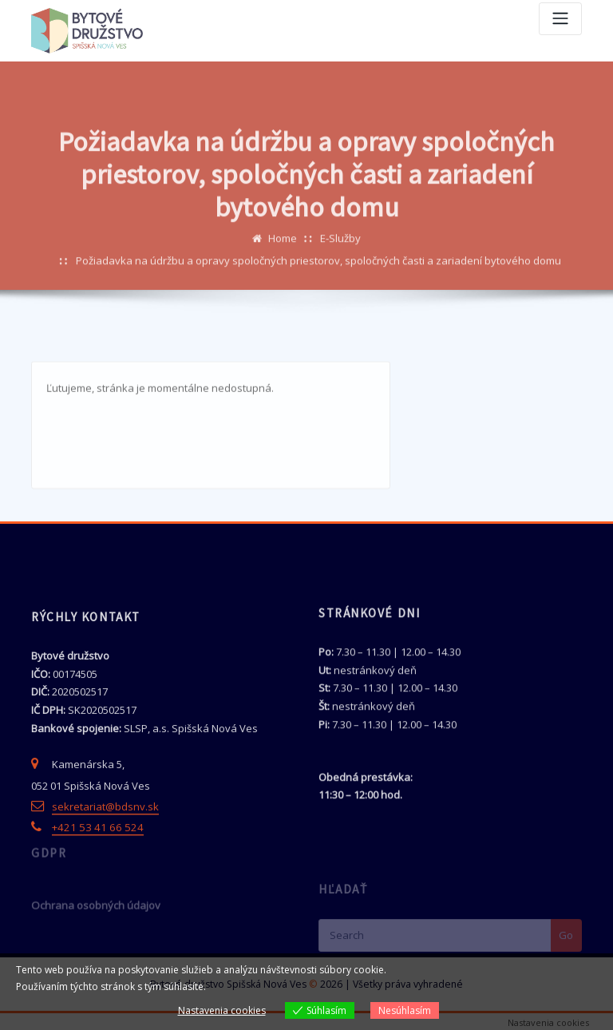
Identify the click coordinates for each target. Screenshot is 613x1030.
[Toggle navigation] (560, 18)
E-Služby (340, 273)
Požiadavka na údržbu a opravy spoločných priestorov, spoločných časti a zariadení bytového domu (318, 295)
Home (282, 273)
